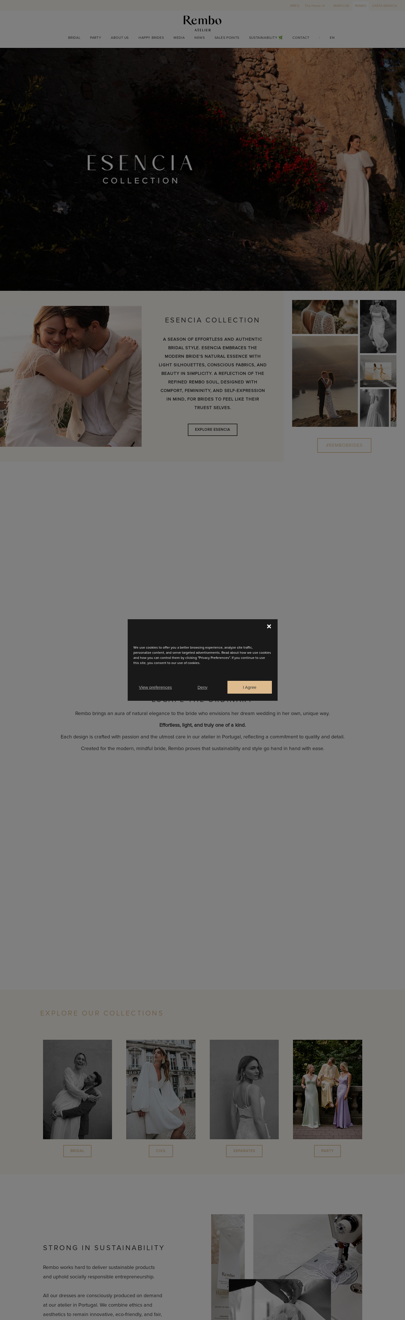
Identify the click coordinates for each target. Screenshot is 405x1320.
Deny (202, 687)
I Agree (250, 687)
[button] (269, 626)
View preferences (155, 687)
